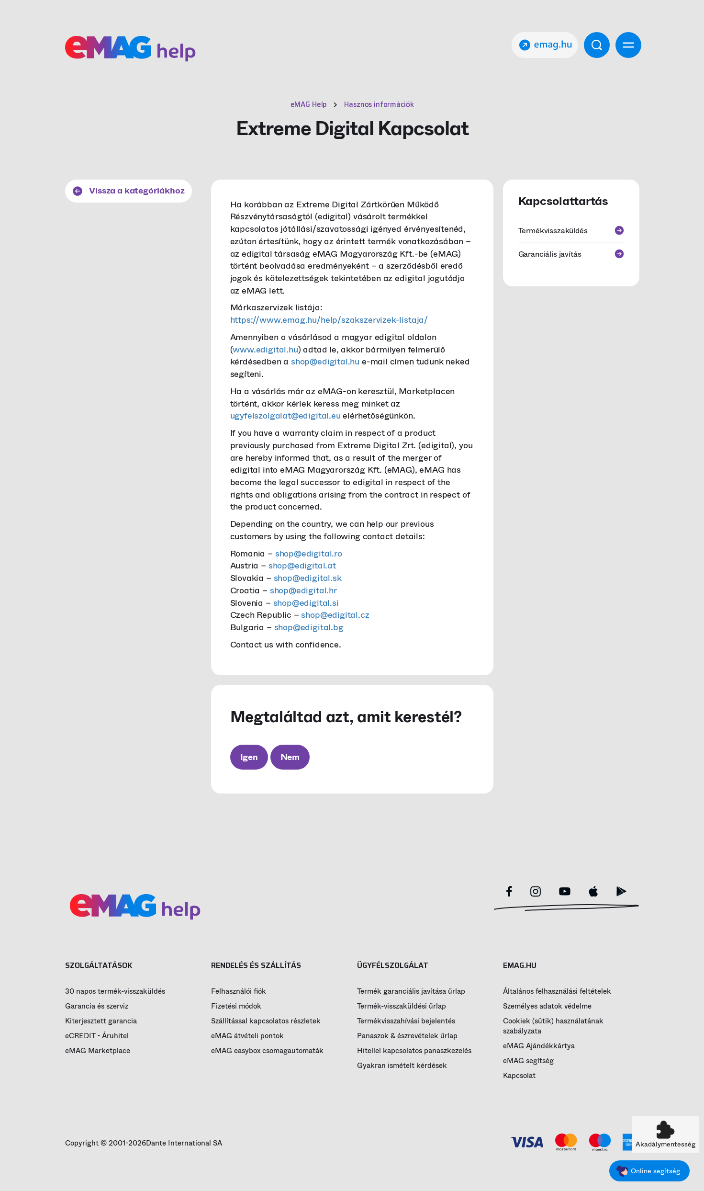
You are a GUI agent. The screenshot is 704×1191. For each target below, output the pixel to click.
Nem (290, 757)
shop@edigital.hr (303, 590)
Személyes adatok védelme (547, 1006)
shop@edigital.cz (335, 615)
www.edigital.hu (265, 349)
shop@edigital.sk (308, 578)
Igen (249, 757)
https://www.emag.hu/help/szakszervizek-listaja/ (329, 320)
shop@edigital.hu (325, 361)
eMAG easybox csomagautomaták (267, 1051)
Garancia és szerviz (96, 1006)
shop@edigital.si (306, 603)
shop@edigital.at (302, 565)
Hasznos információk (378, 104)
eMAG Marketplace (97, 1051)
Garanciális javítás (571, 254)
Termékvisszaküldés (571, 230)
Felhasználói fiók (238, 992)
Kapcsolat (519, 1076)
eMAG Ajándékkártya (539, 1046)
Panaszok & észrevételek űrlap (407, 1036)
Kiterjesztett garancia (101, 1021)
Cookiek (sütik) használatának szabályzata (553, 1026)
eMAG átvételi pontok (247, 1036)
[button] (665, 1134)
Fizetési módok (236, 1006)
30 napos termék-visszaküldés (115, 992)
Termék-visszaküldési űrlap (401, 1006)
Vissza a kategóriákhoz (129, 190)
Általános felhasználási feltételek (557, 992)
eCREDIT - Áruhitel (97, 1036)
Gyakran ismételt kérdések (402, 1066)
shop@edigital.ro (308, 553)
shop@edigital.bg (309, 627)
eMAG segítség (528, 1061)
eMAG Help (309, 104)
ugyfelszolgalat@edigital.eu (285, 415)
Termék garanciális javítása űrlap (411, 992)
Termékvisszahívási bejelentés (406, 1021)
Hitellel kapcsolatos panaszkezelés (414, 1051)
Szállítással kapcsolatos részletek (266, 1021)
